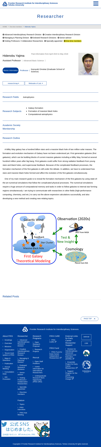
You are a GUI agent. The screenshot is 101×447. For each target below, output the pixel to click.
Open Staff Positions (38, 362)
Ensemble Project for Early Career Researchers (71, 365)
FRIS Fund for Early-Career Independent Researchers (55, 355)
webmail (86, 337)
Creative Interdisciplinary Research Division (62, 35)
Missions (8, 346)
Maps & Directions (6, 359)
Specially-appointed (54, 41)
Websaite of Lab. (35, 83)
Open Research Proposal (36, 344)
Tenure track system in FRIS (8, 354)
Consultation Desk (8, 373)
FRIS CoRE (52, 341)
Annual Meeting (6, 368)
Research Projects (37, 350)
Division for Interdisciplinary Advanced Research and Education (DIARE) (71, 354)
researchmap (13, 83)
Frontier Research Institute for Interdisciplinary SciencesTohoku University (33, 4)
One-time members (16, 26)
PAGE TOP (88, 319)
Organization (9, 350)
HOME (5, 26)
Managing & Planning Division (17, 38)
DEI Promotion (6, 378)
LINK (86, 343)
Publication (9, 364)
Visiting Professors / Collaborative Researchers (24, 41)
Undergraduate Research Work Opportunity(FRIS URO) (39, 379)
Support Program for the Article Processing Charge (71, 375)
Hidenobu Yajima (30, 26)
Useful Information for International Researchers (38, 370)
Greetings (8, 340)
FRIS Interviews (21, 408)
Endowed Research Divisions (44, 38)
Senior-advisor (65, 38)
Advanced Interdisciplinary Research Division (23, 35)
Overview (8, 343)
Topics (22, 404)
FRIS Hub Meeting (22, 414)
